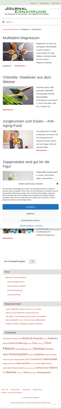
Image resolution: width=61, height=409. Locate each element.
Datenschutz (37, 390)
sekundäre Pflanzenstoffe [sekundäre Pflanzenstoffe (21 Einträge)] (13, 368)
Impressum (38, 225)
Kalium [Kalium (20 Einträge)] (31, 355)
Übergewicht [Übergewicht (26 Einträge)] (44, 372)
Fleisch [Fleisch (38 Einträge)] (8, 348)
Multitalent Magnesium (21, 38)
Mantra (37, 403)
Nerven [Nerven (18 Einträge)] (32, 363)
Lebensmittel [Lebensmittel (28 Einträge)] (49, 359)
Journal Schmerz (14, 295)
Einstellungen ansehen (30, 220)
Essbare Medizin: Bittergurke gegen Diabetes (24, 324)
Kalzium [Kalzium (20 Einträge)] (48, 355)
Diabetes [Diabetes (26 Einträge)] (53, 338)
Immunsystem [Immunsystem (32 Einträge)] (18, 354)
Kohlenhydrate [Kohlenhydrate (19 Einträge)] (8, 359)
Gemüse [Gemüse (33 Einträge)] (39, 348)
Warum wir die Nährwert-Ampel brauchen (22, 313)
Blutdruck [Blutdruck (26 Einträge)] (27, 338)
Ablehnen (30, 214)
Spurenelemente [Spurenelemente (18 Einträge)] (29, 368)
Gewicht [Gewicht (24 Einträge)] (49, 349)
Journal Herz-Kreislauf (16, 286)
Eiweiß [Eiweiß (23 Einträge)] (11, 343)
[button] (57, 183)
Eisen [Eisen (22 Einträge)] (5, 343)
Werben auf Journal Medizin (11, 393)
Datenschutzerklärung (27, 225)
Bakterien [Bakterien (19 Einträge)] (15, 339)
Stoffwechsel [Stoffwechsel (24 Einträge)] (41, 367)
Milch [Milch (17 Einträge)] (14, 363)
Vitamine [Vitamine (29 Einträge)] (10, 372)
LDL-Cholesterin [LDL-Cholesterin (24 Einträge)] (33, 359)
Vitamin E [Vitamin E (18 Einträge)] (20, 372)
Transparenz (44, 3)
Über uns (34, 3)
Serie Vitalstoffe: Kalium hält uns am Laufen (23, 309)
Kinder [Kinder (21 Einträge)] (54, 355)
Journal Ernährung (10, 29)
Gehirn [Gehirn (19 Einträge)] (30, 349)
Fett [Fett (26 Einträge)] (34, 343)
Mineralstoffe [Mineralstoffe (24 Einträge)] (23, 363)
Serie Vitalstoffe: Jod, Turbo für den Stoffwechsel (25, 320)
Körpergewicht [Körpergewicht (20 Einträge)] (19, 359)
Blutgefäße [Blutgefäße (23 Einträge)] (38, 338)
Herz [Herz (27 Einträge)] (5, 354)
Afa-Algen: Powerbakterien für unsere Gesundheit (26, 316)
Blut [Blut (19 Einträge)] (20, 339)
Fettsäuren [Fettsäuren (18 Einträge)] (40, 343)
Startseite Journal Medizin (15, 277)
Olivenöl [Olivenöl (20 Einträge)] (49, 363)
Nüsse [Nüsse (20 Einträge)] (37, 363)
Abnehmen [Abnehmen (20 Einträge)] (7, 339)
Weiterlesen (21, 66)
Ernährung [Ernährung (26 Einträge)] (21, 343)
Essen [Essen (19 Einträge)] (29, 343)
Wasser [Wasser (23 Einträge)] (27, 372)
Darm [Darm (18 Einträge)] (45, 338)
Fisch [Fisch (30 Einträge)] (47, 343)
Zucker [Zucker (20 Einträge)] (33, 373)
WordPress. (46, 403)
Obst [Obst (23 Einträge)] (43, 363)
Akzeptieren (30, 207)
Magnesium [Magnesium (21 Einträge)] (8, 363)
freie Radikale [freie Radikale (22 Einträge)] (21, 349)
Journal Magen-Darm (16, 282)
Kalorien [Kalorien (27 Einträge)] (39, 354)
